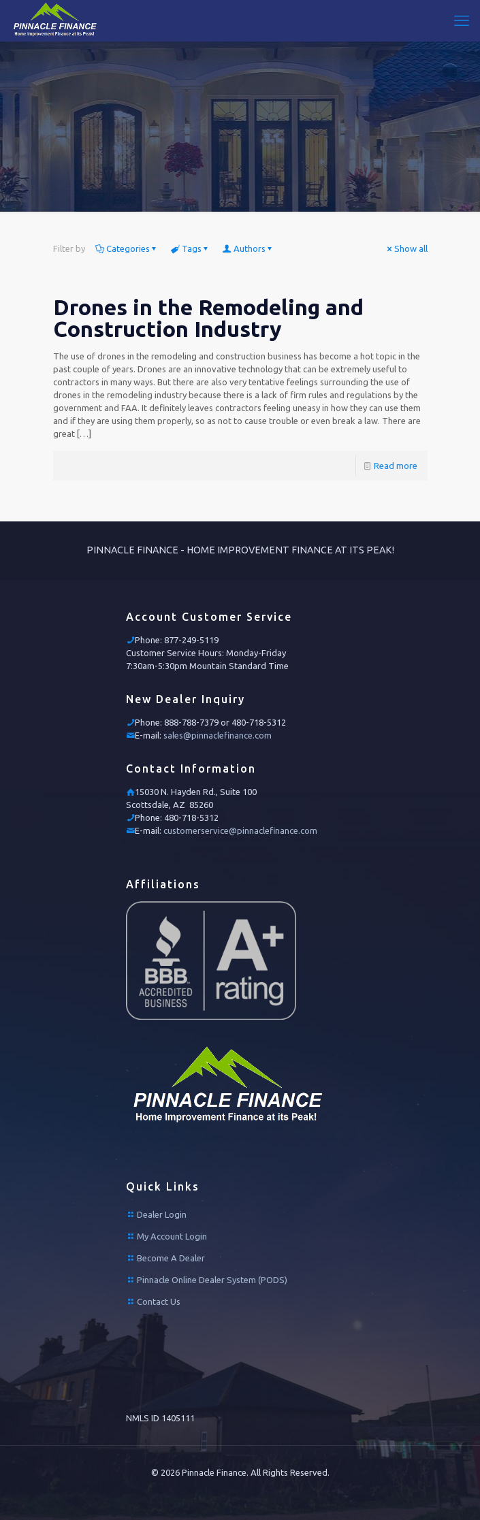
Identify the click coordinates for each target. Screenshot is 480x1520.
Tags (190, 248)
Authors (248, 248)
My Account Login (172, 1236)
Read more (395, 465)
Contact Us (158, 1301)
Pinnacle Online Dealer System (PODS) (212, 1279)
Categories (127, 248)
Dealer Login (162, 1214)
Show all (406, 248)
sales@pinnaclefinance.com (217, 735)
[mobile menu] (461, 20)
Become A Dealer (171, 1258)
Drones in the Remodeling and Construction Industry (208, 318)
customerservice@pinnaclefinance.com (240, 830)
